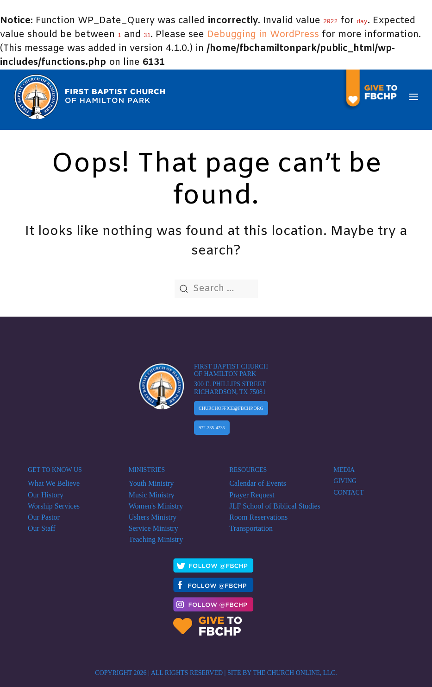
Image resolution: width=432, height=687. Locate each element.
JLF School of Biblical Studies (274, 502)
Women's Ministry (156, 502)
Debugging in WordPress (263, 34)
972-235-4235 (212, 423)
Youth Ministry (151, 479)
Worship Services (54, 502)
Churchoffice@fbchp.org (231, 404)
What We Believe (54, 479)
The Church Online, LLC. (295, 667)
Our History (45, 490)
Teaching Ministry (156, 535)
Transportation (251, 524)
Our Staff (42, 524)
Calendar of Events (257, 479)
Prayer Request (251, 490)
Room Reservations (258, 513)
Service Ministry (153, 524)
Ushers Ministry (153, 513)
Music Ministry (152, 490)
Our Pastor (44, 513)
